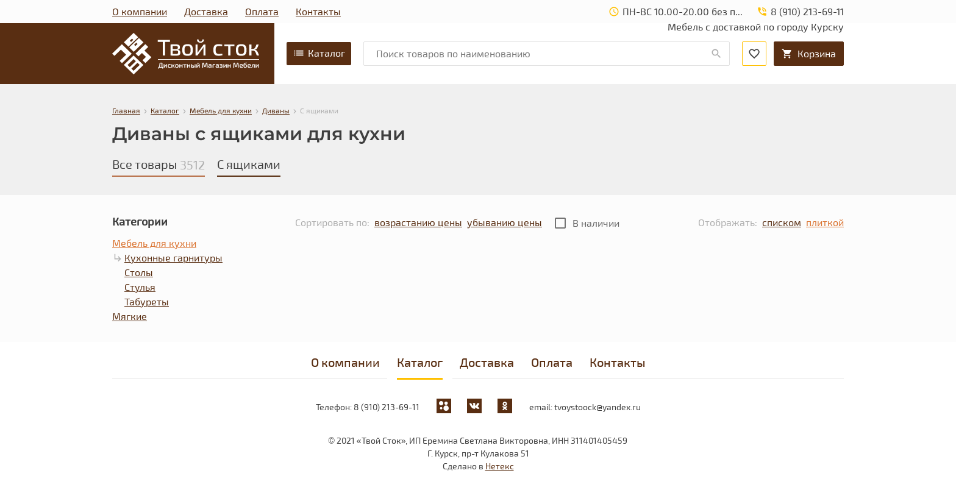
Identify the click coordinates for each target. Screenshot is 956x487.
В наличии (596, 223)
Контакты (318, 11)
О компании (139, 11)
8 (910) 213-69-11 (386, 407)
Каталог (319, 53)
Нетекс (499, 466)
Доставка (206, 11)
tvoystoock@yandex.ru (597, 407)
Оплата (262, 11)
